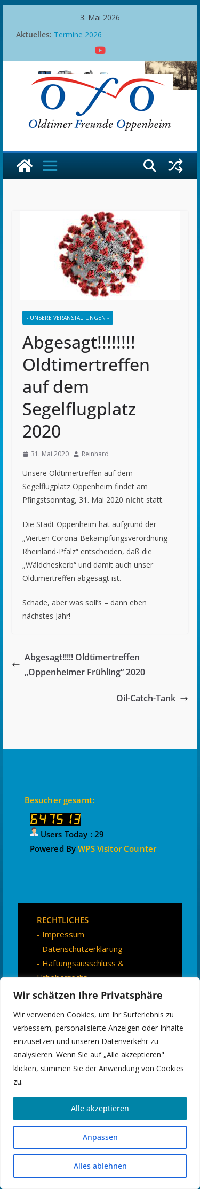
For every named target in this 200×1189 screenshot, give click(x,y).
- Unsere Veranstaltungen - (68, 317)
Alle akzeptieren (100, 1108)
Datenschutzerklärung (82, 948)
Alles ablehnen (100, 1166)
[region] (100, 1083)
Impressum (63, 934)
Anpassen (100, 1137)
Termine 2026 (78, 34)
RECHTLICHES (63, 920)
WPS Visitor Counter (117, 848)
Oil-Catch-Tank (152, 698)
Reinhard (95, 453)
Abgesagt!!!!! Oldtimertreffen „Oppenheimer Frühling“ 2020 (78, 664)
